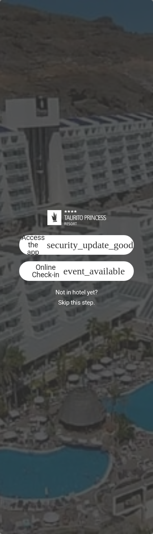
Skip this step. (76, 302)
